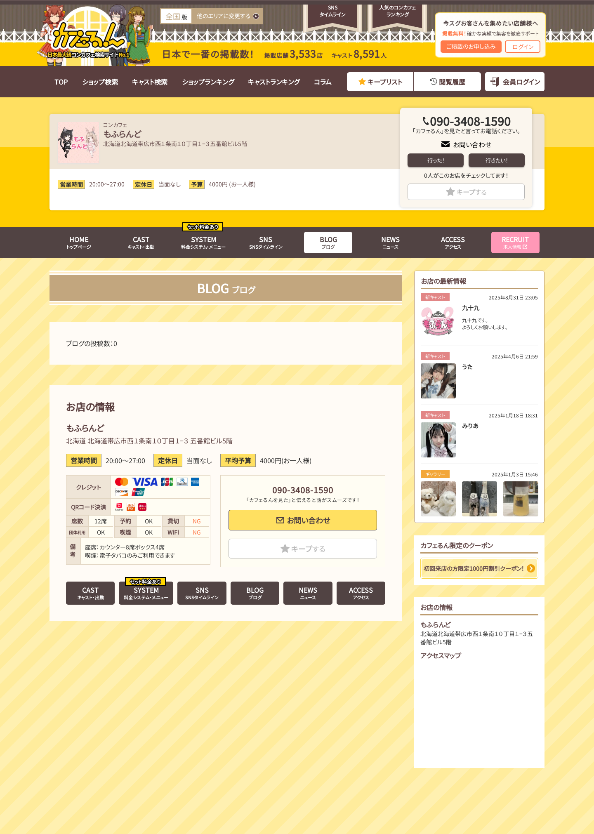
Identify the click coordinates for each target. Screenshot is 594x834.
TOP (61, 82)
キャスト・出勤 (140, 242)
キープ (472, 192)
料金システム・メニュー (203, 242)
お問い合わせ (472, 144)
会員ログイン (521, 82)
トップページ (78, 242)
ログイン (522, 46)
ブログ (328, 242)
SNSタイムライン (266, 242)
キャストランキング (273, 82)
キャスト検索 (149, 82)
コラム (323, 82)
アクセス (453, 242)
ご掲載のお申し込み (471, 46)
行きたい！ (497, 160)
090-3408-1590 (470, 121)
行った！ (435, 160)
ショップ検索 (100, 82)
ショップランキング (208, 82)
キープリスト (385, 82)
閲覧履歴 (452, 82)
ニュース (390, 242)
